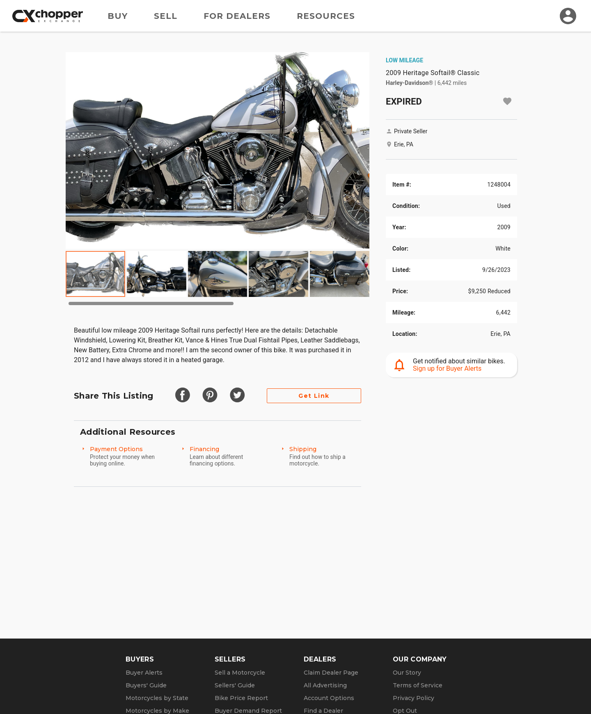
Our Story (407, 672)
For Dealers (237, 16)
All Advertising (325, 685)
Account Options (329, 698)
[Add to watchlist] (507, 101)
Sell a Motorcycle (240, 672)
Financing (204, 449)
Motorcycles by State (157, 698)
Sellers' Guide (235, 685)
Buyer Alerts (144, 672)
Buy (118, 16)
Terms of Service (417, 685)
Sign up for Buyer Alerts (447, 368)
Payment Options (116, 449)
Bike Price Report (241, 698)
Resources (326, 16)
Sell (165, 16)
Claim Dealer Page (331, 672)
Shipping (302, 449)
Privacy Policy (413, 698)
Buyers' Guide (146, 685)
